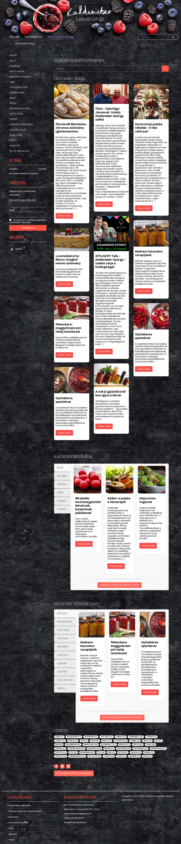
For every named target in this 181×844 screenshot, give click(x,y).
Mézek (13, 103)
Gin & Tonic (16, 135)
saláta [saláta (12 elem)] (136, 752)
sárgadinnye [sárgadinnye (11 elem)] (77, 756)
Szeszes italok (17, 129)
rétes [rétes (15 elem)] (122, 752)
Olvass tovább (64, 216)
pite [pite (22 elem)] (73, 752)
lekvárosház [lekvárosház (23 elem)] (76, 748)
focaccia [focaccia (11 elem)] (120, 741)
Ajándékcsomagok (20, 76)
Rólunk (14, 37)
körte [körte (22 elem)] (137, 744)
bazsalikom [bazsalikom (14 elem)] (74, 737)
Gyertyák (14, 145)
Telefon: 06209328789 (74, 818)
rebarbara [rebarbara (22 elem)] (87, 752)
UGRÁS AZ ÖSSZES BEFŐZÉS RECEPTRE (122, 717)
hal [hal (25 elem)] (158, 741)
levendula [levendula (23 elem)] (94, 748)
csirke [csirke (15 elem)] (120, 737)
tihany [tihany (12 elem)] (109, 756)
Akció (12, 60)
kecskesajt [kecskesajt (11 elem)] (108, 744)
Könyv (13, 140)
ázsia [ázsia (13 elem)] (147, 756)
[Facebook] (56, 766)
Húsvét (13, 55)
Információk (34, 37)
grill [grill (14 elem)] (147, 741)
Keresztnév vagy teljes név (22, 200)
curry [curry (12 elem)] (60, 741)
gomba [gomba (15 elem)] (135, 741)
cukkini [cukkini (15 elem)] (151, 737)
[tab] (62, 468)
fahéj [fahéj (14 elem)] (106, 741)
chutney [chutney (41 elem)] (107, 737)
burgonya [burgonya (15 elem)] (90, 737)
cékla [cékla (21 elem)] (72, 741)
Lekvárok (14, 66)
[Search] (173, 37)
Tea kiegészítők (18, 87)
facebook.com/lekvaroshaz (75, 822)
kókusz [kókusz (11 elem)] (124, 744)
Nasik (12, 97)
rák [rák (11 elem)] (111, 752)
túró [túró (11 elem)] (121, 756)
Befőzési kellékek (19, 108)
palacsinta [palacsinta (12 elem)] (140, 748)
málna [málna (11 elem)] (109, 748)
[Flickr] (68, 766)
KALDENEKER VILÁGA (61, 37)
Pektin (13, 119)
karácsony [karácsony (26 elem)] (91, 744)
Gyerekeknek (16, 92)
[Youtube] (62, 766)
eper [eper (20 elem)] (95, 741)
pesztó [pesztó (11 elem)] (60, 752)
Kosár (42, 169)
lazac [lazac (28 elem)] (150, 744)
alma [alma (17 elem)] (59, 737)
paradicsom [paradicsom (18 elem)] (158, 748)
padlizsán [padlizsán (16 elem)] (123, 748)
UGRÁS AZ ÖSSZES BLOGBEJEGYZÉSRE (119, 585)
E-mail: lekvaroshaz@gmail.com (78, 814)
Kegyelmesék (16, 71)
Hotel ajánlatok (19, 150)
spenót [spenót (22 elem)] (60, 756)
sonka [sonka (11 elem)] (149, 752)
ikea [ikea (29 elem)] (58, 744)
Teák (12, 81)
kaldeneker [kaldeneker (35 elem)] (73, 744)
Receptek (13, 834)
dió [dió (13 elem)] (84, 741)
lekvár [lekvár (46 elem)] (60, 748)
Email (11, 210)
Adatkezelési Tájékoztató (19, 805)
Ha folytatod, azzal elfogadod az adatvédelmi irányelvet (27, 221)
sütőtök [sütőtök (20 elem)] (94, 756)
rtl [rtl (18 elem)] (100, 752)
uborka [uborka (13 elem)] (134, 756)
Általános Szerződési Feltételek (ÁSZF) (26, 811)
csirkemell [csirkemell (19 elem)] (136, 737)
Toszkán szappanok (21, 124)
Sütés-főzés (16, 113)
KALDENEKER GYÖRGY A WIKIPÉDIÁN (73, 773)
